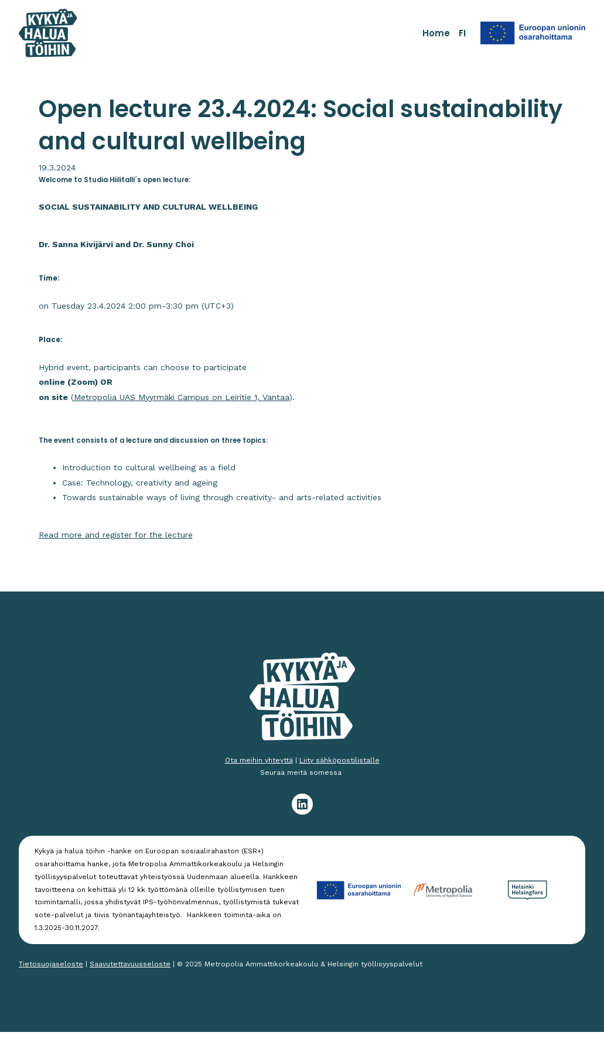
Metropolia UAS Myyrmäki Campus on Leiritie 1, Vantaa (181, 397)
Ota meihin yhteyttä (259, 760)
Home (436, 33)
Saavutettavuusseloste (130, 964)
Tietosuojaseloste (51, 964)
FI (462, 33)
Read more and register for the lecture (116, 534)
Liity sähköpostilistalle (339, 760)
